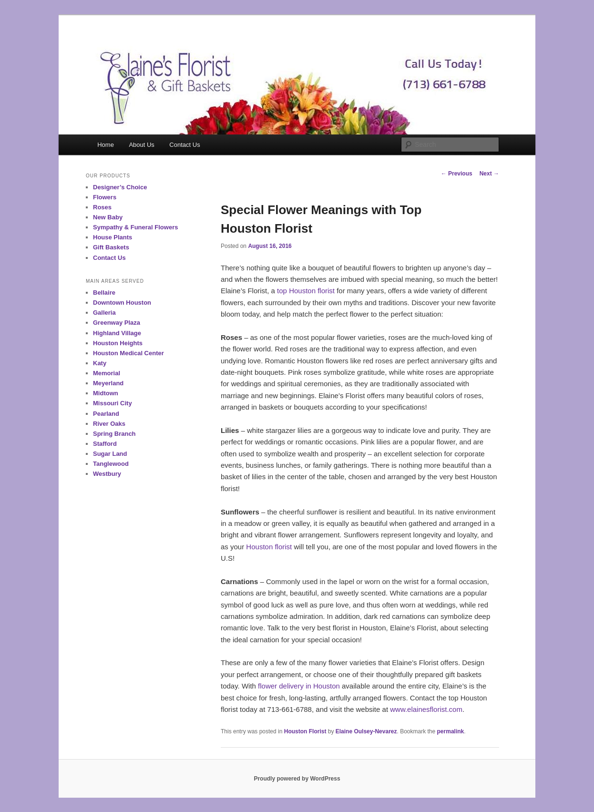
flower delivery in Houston (299, 686)
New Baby (108, 217)
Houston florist (269, 547)
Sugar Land (110, 453)
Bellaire (104, 292)
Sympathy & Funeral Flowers (135, 227)
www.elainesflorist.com (426, 709)
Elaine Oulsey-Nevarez (366, 731)
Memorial (106, 373)
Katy (99, 363)
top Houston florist (306, 291)
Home (105, 144)
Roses (102, 207)
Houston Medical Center (128, 353)
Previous (456, 173)
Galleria (104, 312)
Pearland (106, 413)
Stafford (105, 443)
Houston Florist (305, 731)
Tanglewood (111, 463)
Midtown (105, 393)
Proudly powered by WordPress (297, 778)
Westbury (107, 473)
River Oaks (109, 423)
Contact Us (184, 144)
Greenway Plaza (116, 322)
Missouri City (112, 403)
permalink (450, 731)
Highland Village (117, 333)
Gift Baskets (111, 247)
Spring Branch (114, 433)
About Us (141, 144)
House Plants (112, 237)
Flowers (104, 197)
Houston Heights (118, 343)
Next (489, 173)
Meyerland (108, 383)
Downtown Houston (122, 302)
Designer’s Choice (120, 187)
